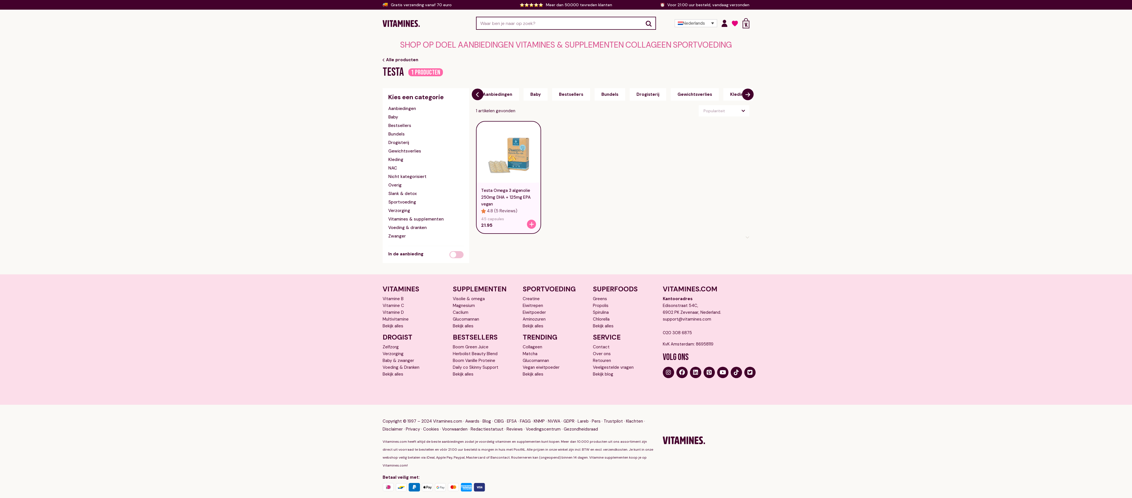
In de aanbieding (405, 251)
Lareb (583, 413)
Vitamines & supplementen (567, 43)
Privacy (413, 421)
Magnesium (464, 303)
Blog (487, 413)
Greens (600, 296)
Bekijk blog (603, 371)
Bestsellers (399, 123)
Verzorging (399, 208)
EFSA (512, 413)
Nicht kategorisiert (407, 174)
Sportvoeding (653, 43)
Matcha (530, 351)
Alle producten (400, 57)
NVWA (554, 413)
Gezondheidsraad (581, 421)
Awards (472, 413)
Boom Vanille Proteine (474, 358)
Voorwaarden (455, 421)
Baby (393, 114)
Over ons (602, 351)
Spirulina (601, 310)
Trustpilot (613, 413)
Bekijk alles (393, 323)
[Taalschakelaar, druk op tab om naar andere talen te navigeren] (696, 23)
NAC (392, 165)
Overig (395, 182)
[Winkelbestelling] (724, 108)
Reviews (515, 421)
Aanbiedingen (515, 43)
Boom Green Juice (470, 344)
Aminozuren (534, 316)
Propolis (600, 303)
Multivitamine (396, 316)
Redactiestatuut (487, 421)
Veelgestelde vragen (613, 365)
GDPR (568, 413)
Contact (601, 344)
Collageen (617, 43)
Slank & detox (402, 191)
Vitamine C (393, 303)
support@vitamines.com (687, 316)
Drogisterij (398, 140)
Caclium (460, 310)
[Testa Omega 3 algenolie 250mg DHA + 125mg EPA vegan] (531, 221)
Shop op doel (477, 43)
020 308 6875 (677, 330)
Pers (596, 413)
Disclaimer (393, 421)
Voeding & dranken (407, 225)
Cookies (431, 421)
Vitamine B (393, 296)
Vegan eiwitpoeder (541, 365)
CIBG (499, 413)
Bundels (396, 131)
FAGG (525, 413)
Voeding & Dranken (401, 365)
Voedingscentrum (543, 421)
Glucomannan (466, 316)
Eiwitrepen (533, 303)
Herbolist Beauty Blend (475, 351)
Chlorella (601, 316)
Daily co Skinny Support (475, 365)
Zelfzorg (391, 344)
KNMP (539, 413)
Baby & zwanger (398, 358)
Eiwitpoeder (534, 310)
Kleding (395, 157)
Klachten (634, 413)
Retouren (602, 358)
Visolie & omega (469, 296)
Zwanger (397, 233)
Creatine (531, 296)
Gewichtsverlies (404, 148)
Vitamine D (393, 310)
